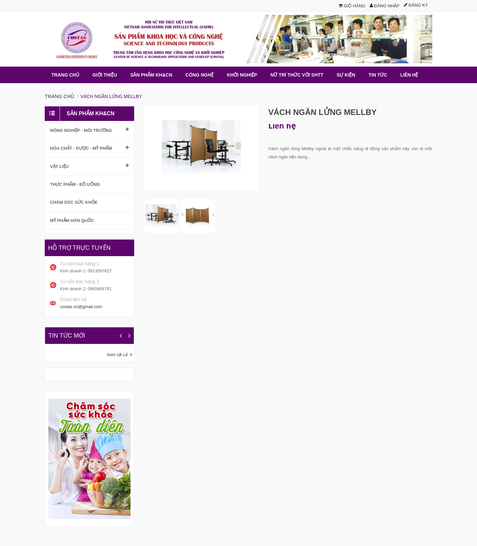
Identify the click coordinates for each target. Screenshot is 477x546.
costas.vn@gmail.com (81, 306)
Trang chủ (59, 96)
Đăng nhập (384, 5)
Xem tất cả (117, 354)
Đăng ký (416, 5)
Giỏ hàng (352, 5)
